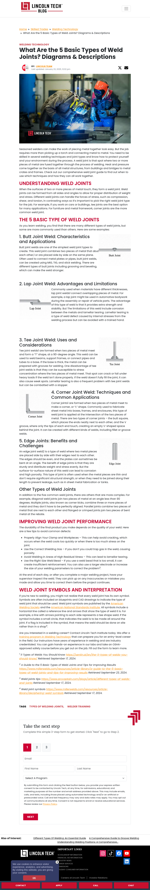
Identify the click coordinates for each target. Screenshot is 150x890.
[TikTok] (111, 853)
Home (23, 29)
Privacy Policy (50, 804)
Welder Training (79, 706)
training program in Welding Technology (45, 637)
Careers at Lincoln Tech (73, 877)
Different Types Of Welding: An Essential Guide (59, 838)
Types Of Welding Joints (46, 706)
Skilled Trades (39, 29)
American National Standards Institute (75, 607)
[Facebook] (119, 853)
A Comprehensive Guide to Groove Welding (114, 838)
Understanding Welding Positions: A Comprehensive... (87, 842)
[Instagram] (103, 853)
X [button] (57, 862)
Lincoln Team (44, 66)
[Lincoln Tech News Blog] (42, 7)
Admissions (63, 866)
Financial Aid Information (70, 857)
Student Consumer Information (73, 869)
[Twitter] (120, 68)
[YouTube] (127, 853)
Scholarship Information (70, 855)
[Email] (126, 68)
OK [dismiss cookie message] (34, 878)
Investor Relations (98, 877)
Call (95, 885)
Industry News (64, 860)
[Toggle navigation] (126, 8)
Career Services (65, 863)
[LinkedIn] (127, 861)
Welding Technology (65, 29)
